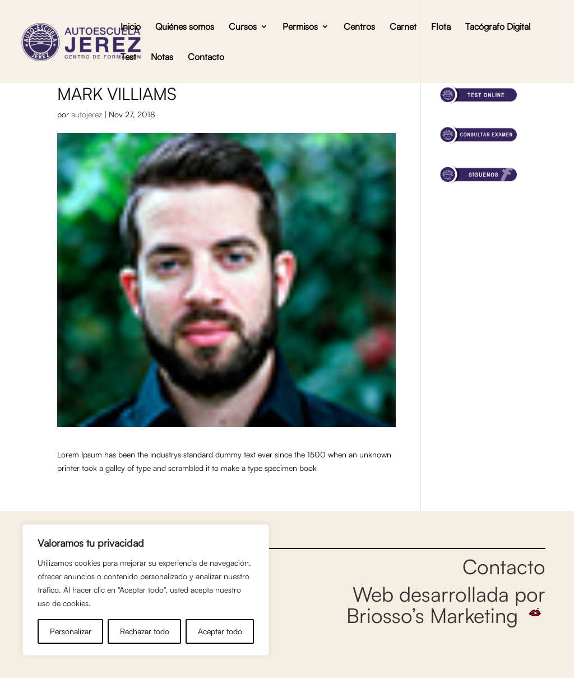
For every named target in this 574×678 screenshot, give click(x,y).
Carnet (403, 27)
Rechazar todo (144, 631)
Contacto (206, 57)
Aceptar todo (220, 631)
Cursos (243, 27)
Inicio (131, 27)
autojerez (86, 114)
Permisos (300, 27)
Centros (359, 27)
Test (128, 57)
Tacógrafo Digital (498, 27)
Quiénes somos (184, 27)
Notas (162, 57)
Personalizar (70, 631)
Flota (441, 27)
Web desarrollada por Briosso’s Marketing (445, 604)
